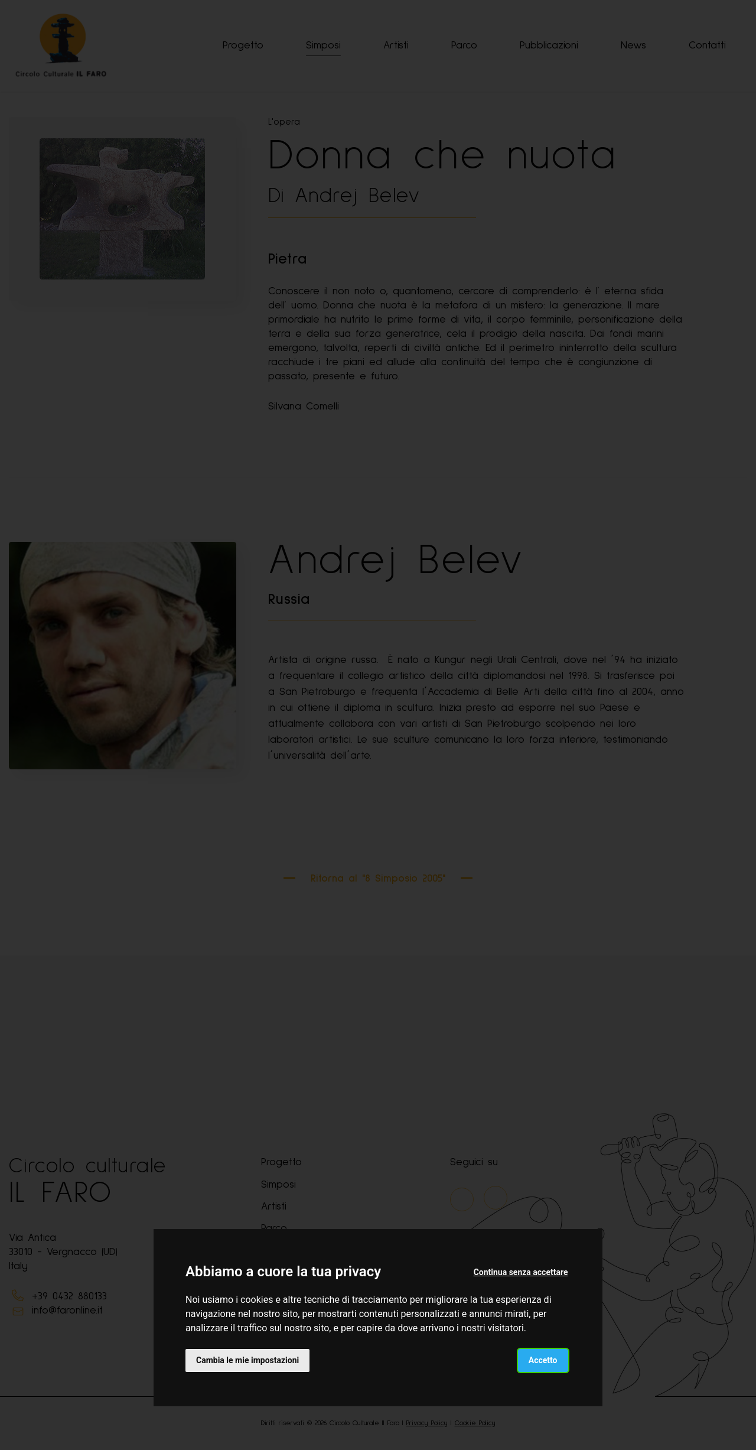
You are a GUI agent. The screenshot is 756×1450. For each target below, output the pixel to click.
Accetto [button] (543, 1360)
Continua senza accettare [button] (521, 1272)
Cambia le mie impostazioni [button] (247, 1360)
